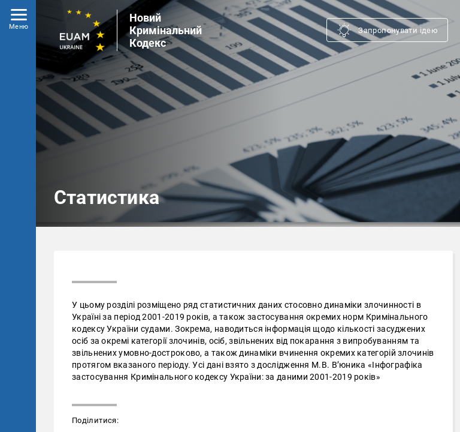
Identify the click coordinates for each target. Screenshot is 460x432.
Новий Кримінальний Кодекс (165, 30)
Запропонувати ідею (398, 30)
